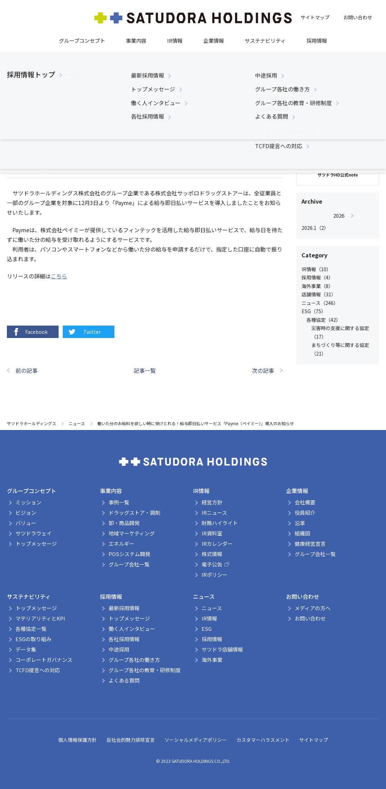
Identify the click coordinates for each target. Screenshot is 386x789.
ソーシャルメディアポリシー (195, 739)
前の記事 (27, 370)
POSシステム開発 (129, 553)
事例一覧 (119, 502)
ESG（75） (314, 311)
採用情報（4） (317, 277)
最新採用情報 (124, 608)
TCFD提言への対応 (38, 670)
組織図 (302, 533)
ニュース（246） (320, 302)
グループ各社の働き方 (134, 659)
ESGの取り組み (33, 639)
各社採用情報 (124, 639)
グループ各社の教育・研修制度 (145, 670)
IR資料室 (212, 533)
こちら (59, 276)
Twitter (84, 332)
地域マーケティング (132, 533)
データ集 (26, 649)
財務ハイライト (220, 522)
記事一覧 (145, 370)
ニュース (46, 135)
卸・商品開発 (124, 522)
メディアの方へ (313, 608)
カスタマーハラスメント (263, 739)
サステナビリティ (265, 40)
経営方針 (212, 502)
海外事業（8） (317, 286)
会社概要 (305, 502)
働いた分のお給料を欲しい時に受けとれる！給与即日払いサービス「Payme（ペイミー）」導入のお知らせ (195, 423)
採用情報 (316, 40)
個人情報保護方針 (77, 739)
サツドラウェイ (34, 533)
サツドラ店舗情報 (222, 649)
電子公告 (215, 564)
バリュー (26, 522)
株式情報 (212, 553)
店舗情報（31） (319, 294)
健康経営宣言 (310, 543)
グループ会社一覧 (129, 564)
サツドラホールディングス (31, 423)
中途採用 (119, 649)
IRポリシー (214, 574)
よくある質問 (124, 680)
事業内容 (136, 40)
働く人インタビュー (132, 628)
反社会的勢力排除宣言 (130, 739)
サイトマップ (315, 17)
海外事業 (212, 659)
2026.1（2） (315, 227)
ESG (207, 628)
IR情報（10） (316, 269)
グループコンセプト (82, 40)
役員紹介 (305, 512)
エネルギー (121, 543)
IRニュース (214, 512)
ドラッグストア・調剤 (134, 512)
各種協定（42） (323, 319)
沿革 (300, 522)
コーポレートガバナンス (44, 659)
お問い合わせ (357, 17)
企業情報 (213, 40)
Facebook (30, 332)
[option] (339, 221)
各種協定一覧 (31, 628)
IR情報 (175, 40)
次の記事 (263, 370)
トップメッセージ (36, 543)
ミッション (28, 502)
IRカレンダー (217, 543)
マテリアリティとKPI (40, 618)
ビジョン (26, 512)
